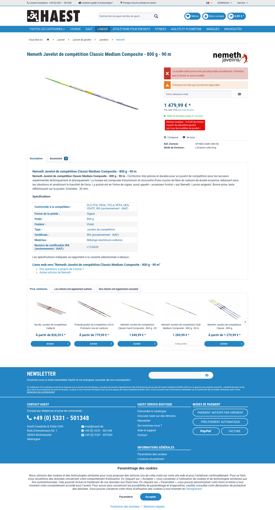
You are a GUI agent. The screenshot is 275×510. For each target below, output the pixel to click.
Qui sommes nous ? (150, 425)
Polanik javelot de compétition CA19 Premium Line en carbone (94, 326)
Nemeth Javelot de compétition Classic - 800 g (224, 326)
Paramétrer (126, 496)
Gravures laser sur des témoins (157, 416)
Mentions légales (152, 506)
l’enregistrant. (194, 488)
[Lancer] (102, 29)
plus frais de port (186, 110)
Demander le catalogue (152, 411)
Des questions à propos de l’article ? (60, 269)
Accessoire (59, 158)
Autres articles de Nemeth (53, 272)
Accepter (150, 496)
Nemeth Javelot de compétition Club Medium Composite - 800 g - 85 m (181, 326)
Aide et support (147, 430)
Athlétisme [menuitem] (223, 2)
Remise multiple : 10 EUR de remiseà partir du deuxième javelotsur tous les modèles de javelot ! (185, 125)
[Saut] (89, 29)
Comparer (171, 137)
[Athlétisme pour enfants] (131, 29)
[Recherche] (156, 16)
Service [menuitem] (241, 2)
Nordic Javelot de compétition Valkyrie (50, 326)
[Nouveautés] (233, 29)
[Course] (75, 29)
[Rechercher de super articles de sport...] (129, 16)
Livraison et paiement (151, 459)
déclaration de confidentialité (41, 392)
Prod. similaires (38, 289)
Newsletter (144, 420)
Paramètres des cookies (152, 454)
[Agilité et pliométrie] (186, 29)
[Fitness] (161, 29)
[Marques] (213, 29)
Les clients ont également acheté (73, 289)
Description (36, 158)
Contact (142, 435)
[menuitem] (129, 16)
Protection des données (124, 506)
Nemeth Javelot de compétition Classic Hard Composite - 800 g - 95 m (137, 326)
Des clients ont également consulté (118, 289)
